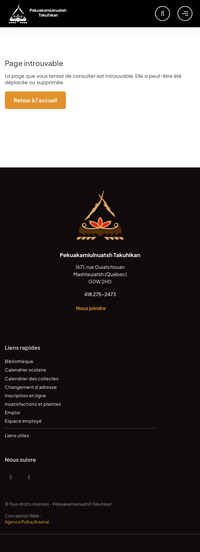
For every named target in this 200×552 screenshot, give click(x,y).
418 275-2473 (100, 294)
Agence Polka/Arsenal (27, 521)
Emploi (12, 412)
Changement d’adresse (31, 387)
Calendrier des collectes (32, 378)
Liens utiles (17, 435)
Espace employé (23, 421)
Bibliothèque (19, 361)
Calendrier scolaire (25, 369)
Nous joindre (91, 308)
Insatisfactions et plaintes (33, 404)
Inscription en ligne (25, 395)
